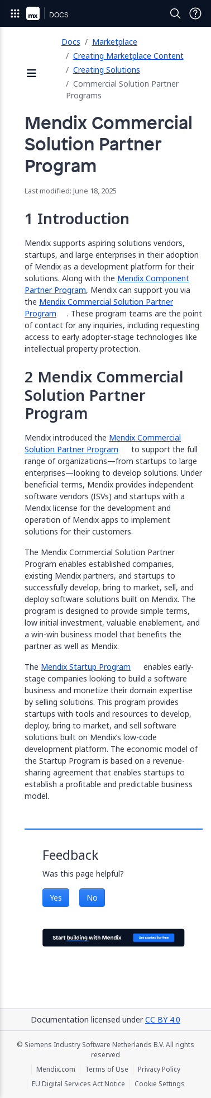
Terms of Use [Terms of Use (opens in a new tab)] (106, 1069)
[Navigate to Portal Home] (33, 13)
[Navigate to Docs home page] (59, 13)
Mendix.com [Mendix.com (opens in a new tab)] (55, 1069)
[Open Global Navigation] (15, 13)
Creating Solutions (106, 69)
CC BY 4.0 (162, 1019)
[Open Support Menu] (195, 13)
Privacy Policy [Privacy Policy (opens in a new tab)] (159, 1069)
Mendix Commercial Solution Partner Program (103, 443)
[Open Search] (175, 13)
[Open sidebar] (32, 74)
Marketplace (114, 42)
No (92, 897)
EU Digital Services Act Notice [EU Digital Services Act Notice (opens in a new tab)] (78, 1084)
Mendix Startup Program (86, 667)
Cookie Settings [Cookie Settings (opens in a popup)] (160, 1084)
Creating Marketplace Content (128, 55)
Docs (70, 42)
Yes (56, 897)
